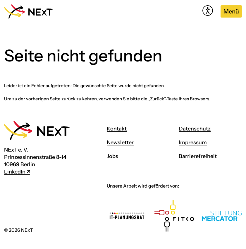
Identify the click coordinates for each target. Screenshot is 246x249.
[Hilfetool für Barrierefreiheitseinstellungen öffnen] (207, 10)
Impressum (193, 142)
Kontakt (117, 129)
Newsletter (120, 142)
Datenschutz (195, 129)
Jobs (112, 156)
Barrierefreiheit (198, 156)
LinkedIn (14, 172)
